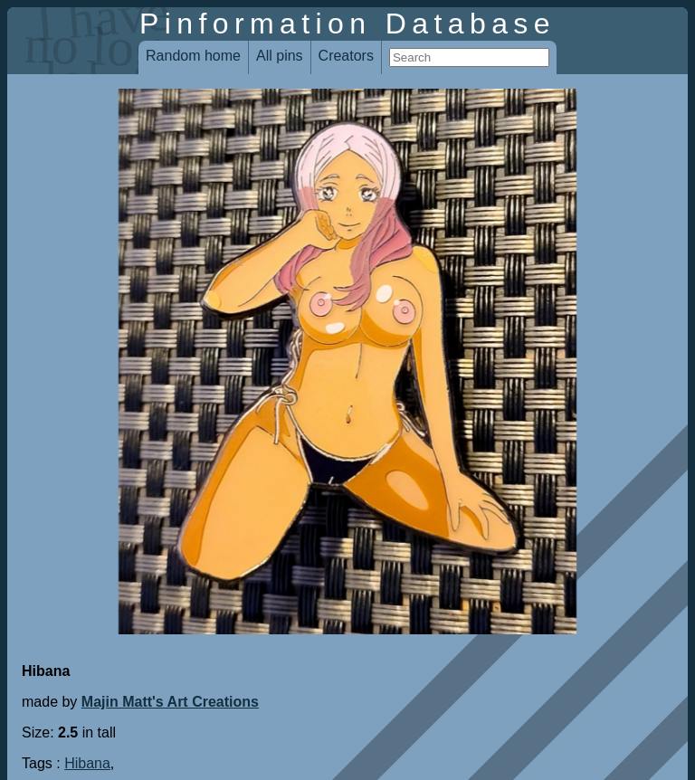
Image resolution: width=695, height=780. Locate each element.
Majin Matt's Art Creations (170, 701)
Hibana (87, 763)
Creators (346, 55)
